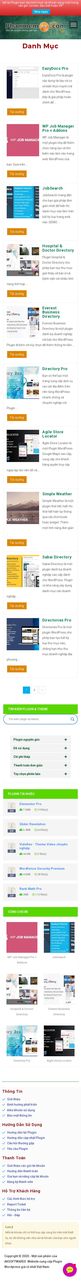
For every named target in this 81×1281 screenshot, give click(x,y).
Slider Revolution (32, 824)
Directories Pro (56, 620)
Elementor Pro (30, 804)
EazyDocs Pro (55, 68)
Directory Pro (55, 368)
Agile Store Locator (53, 434)
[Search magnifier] (73, 719)
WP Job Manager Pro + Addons (58, 128)
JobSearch (52, 188)
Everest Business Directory (51, 312)
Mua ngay (41, 11)
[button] (70, 1270)
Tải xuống (17, 112)
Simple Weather (57, 494)
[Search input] (38, 719)
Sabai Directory (56, 557)
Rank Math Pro (30, 889)
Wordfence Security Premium (42, 869)
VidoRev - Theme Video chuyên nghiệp (43, 846)
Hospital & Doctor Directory (58, 248)
